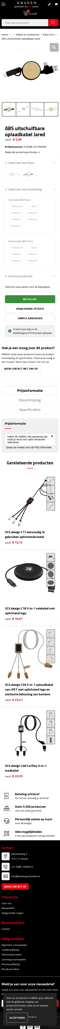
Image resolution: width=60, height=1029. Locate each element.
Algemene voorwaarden (14, 945)
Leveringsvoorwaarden (14, 959)
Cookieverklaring (10, 950)
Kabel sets (48, 34)
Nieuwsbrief (8, 908)
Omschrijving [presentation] (30, 400)
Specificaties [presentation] (30, 409)
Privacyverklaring (11, 964)
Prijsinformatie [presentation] (30, 390)
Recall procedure (10, 969)
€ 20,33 (14, 776)
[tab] (30, 390)
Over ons (6, 903)
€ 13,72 (14, 542)
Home (5, 34)
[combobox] (25, 22)
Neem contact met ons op (21, 369)
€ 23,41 (14, 700)
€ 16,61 (14, 619)
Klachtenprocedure (12, 954)
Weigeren (32, 1016)
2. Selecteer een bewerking (23, 189)
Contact (6, 929)
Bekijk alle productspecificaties (22, 152)
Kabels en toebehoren (28, 34)
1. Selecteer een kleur (19, 163)
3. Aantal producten (18, 276)
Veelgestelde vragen (12, 913)
